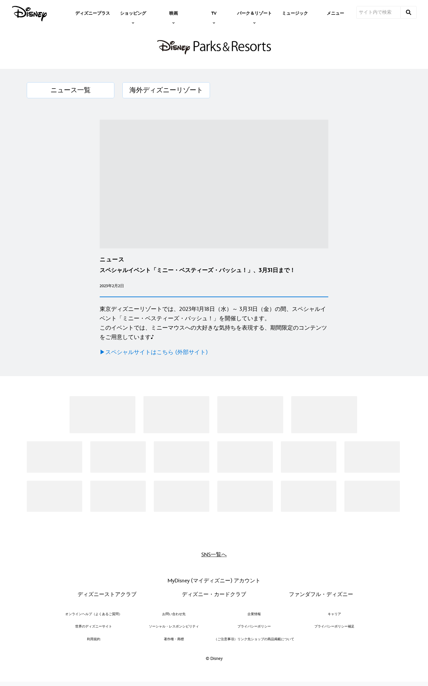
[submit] (409, 12)
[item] (133, 12)
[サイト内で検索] (378, 12)
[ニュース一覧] (70, 90)
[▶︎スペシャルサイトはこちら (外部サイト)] (214, 352)
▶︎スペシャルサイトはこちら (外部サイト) (154, 352)
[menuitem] (92, 12)
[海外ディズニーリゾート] (166, 90)
